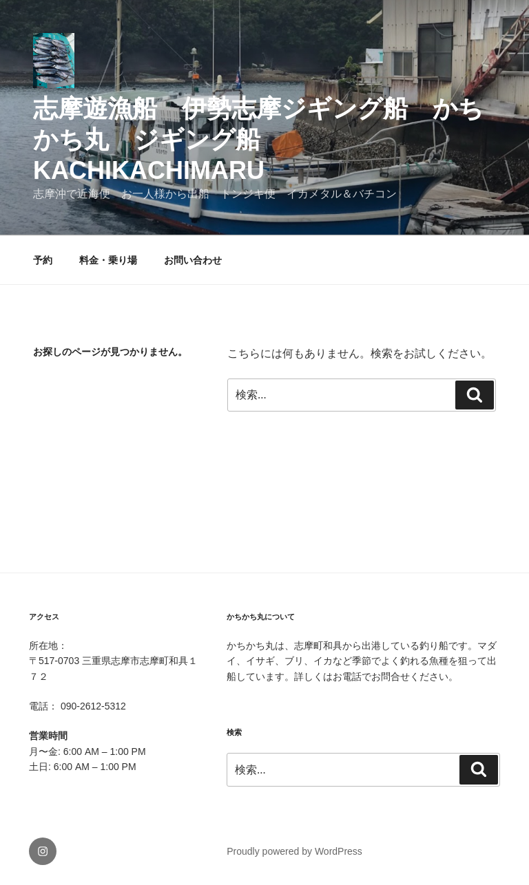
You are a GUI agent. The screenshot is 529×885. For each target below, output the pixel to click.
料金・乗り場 (108, 260)
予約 (42, 260)
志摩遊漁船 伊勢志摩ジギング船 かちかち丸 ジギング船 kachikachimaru (258, 139)
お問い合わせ (193, 260)
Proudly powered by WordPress (294, 851)
